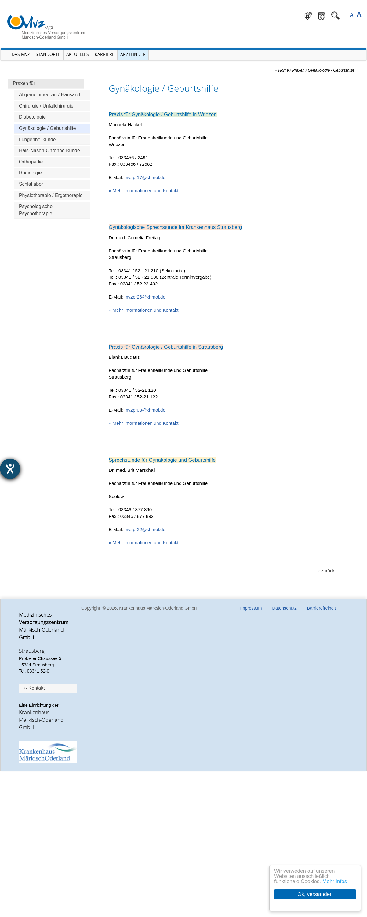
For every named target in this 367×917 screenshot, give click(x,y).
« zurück (326, 570)
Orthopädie (31, 161)
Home (283, 70)
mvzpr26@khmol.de (144, 296)
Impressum (251, 608)
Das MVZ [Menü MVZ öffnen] (21, 54)
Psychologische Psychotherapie (36, 210)
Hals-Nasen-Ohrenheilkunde (49, 150)
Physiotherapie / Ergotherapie (51, 195)
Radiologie (30, 172)
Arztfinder (133, 54)
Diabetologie (32, 116)
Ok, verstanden (314, 894)
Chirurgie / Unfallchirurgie (46, 105)
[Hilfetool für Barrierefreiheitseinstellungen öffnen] (10, 469)
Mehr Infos (334, 881)
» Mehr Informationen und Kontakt (143, 190)
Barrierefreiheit (321, 608)
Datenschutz (284, 608)
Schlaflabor (31, 184)
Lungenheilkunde (37, 139)
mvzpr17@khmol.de (144, 177)
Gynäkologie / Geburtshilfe (47, 128)
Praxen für (24, 83)
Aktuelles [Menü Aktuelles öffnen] (77, 54)
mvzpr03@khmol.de (144, 410)
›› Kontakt (34, 688)
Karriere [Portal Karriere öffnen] (104, 54)
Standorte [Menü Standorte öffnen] (48, 54)
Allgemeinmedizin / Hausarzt (49, 94)
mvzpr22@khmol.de (144, 529)
